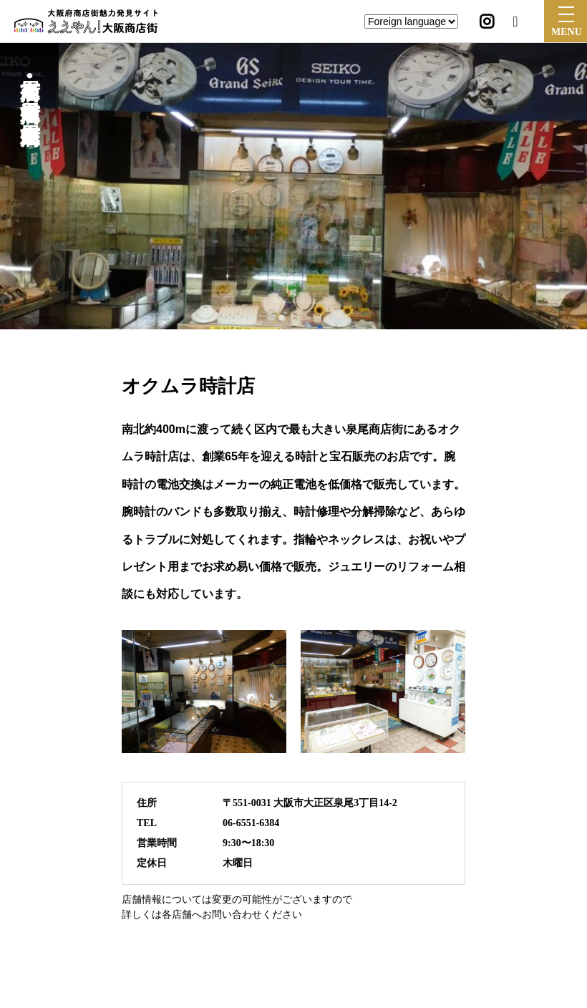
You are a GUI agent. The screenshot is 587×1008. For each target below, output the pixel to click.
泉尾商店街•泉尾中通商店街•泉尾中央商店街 (30, 86)
